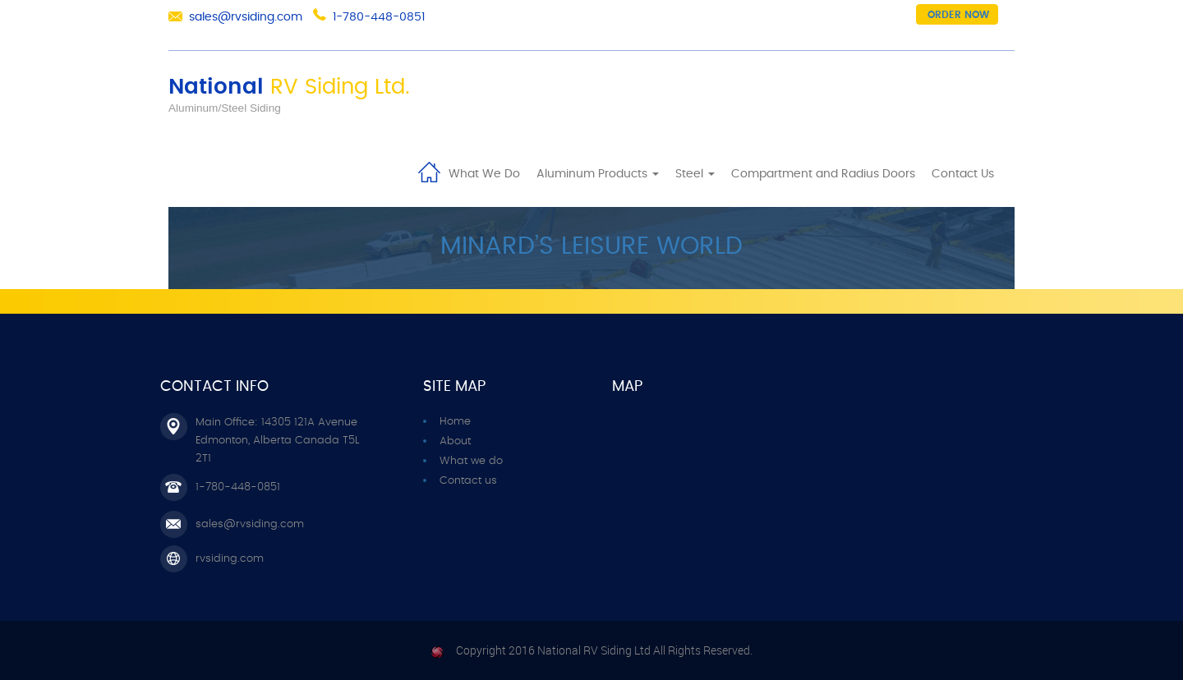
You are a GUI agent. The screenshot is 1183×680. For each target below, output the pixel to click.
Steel (695, 174)
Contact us (468, 481)
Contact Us (963, 174)
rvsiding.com (230, 559)
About (455, 441)
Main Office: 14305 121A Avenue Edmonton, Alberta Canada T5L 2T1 (277, 440)
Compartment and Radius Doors (823, 174)
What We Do (484, 174)
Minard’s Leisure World (591, 246)
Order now (958, 15)
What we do (471, 461)
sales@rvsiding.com (245, 17)
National (289, 87)
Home (428, 171)
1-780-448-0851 (379, 17)
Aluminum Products (597, 174)
